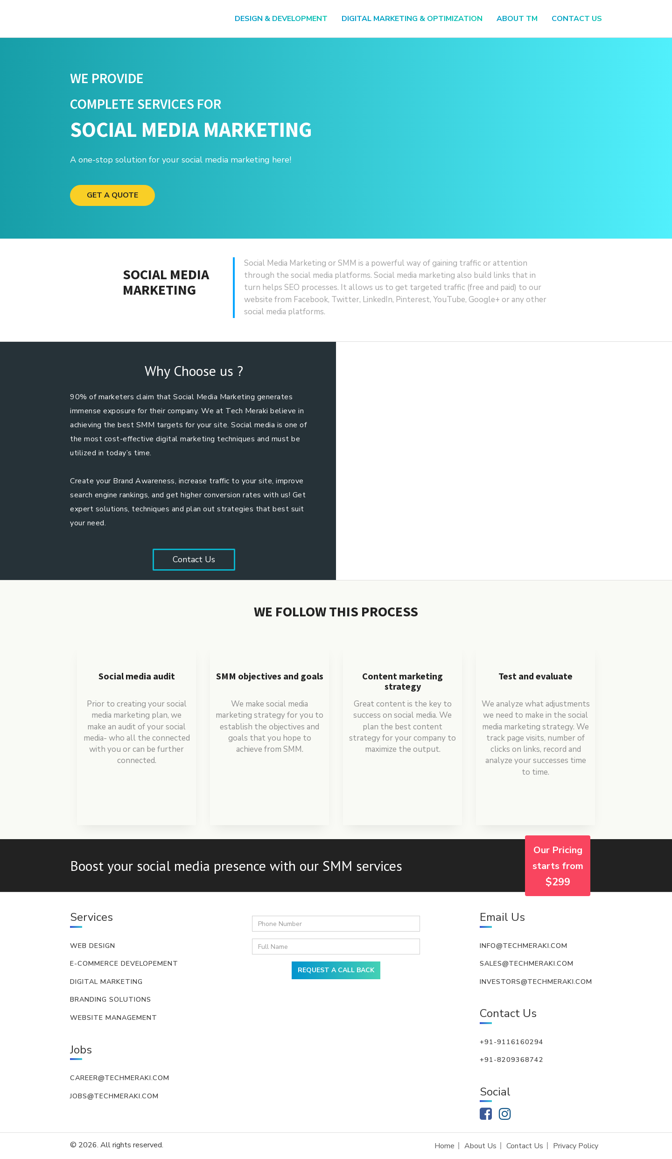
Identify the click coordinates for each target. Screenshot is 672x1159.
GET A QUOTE (112, 195)
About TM (517, 19)
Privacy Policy (575, 1146)
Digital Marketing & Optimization (412, 19)
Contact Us (194, 559)
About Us (480, 1146)
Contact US (577, 19)
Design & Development (281, 19)
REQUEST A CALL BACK (336, 970)
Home (444, 1146)
